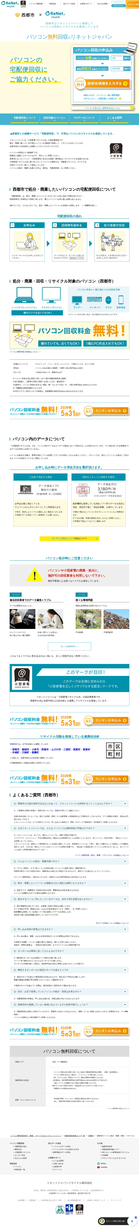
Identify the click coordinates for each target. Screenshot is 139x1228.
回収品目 (52, 4)
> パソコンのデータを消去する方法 (65, 1149)
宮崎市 (15, 749)
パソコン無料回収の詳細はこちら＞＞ (25, 352)
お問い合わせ (118, 6)
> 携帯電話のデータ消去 (61, 1152)
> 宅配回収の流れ (20, 1146)
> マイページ (57, 1169)
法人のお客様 (102, 4)
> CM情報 (104, 1155)
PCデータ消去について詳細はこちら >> (112, 923)
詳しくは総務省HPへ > (69, 646)
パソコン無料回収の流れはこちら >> (118, 1108)
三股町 (67, 749)
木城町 (15, 752)
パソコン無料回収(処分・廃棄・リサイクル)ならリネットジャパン (35, 1136)
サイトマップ (116, 1200)
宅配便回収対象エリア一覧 (74, 1136)
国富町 (76, 749)
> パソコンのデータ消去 (61, 1146)
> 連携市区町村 (106, 1146)
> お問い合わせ (58, 1164)
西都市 (45, 749)
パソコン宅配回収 (36, 4)
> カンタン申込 (19, 1155)
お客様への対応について (96, 1200)
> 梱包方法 (17, 1149)
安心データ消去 (69, 4)
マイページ (118, 2)
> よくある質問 (58, 1161)
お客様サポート (86, 4)
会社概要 (21, 1200)
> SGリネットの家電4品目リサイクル (115, 1152)
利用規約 (32, 1200)
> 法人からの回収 (20, 1158)
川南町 (25, 752)
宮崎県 (12, 744)
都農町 (35, 752)
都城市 (25, 749)
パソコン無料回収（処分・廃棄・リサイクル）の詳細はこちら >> (102, 855)
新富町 (86, 749)
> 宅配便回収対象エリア (110, 1149)
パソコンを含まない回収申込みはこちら (102, 108)
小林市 (35, 749)
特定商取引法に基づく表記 (51, 1200)
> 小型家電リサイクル (21, 1152)
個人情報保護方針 (74, 1200)
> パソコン (17, 1167)
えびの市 (56, 749)
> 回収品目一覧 (19, 1169)
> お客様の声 (57, 1167)
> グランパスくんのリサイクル (113, 1158)
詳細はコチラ (69, 538)
